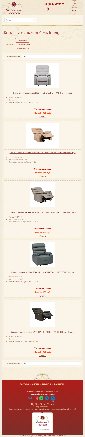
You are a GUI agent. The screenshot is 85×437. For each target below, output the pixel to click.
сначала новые (22, 40)
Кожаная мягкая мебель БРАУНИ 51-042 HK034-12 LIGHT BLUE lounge (42, 272)
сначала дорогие (23, 49)
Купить (42, 116)
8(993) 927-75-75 (42, 404)
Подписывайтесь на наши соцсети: (42, 394)
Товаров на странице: (12, 56)
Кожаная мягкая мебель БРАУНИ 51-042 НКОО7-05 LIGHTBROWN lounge (43, 152)
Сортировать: (9, 44)
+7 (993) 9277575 (54, 4)
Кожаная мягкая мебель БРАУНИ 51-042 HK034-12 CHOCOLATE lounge (42, 332)
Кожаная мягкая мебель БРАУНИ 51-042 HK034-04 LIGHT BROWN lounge (43, 212)
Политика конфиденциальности (30, 436)
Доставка (24, 384)
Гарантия (46, 384)
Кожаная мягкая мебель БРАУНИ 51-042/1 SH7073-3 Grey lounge (42, 93)
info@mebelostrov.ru (42, 407)
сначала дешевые (23, 44)
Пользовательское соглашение (54, 436)
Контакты (59, 384)
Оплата (35, 384)
